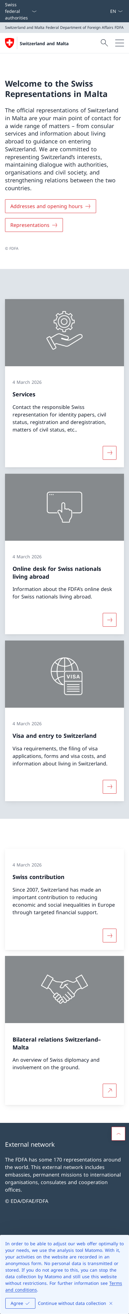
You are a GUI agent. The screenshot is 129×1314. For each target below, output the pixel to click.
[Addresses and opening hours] (50, 206)
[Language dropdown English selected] (116, 11)
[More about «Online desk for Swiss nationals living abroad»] (109, 620)
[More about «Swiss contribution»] (109, 935)
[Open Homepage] (37, 43)
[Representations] (34, 225)
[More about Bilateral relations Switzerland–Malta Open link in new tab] (109, 1091)
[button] (118, 1133)
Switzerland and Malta (44, 43)
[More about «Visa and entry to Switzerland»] (109, 787)
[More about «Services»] (109, 453)
